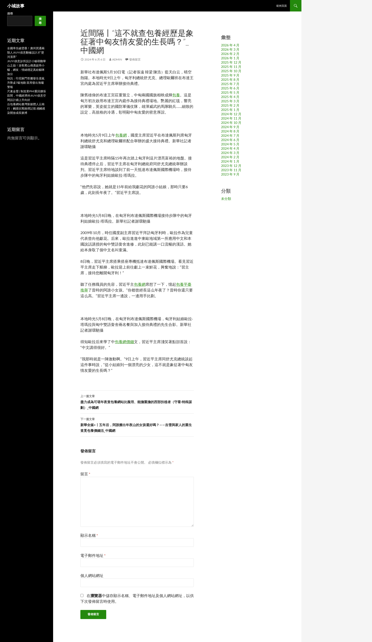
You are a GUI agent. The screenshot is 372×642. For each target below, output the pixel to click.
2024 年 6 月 (230, 140)
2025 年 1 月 (230, 110)
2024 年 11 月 (231, 118)
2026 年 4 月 (230, 45)
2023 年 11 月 (231, 170)
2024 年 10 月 (231, 123)
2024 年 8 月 (230, 131)
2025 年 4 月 (230, 97)
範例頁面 (281, 5)
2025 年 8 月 (230, 79)
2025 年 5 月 (230, 92)
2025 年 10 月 (231, 71)
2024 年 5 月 (230, 144)
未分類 (226, 199)
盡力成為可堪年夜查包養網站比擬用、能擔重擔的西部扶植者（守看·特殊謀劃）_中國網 (137, 401)
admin (117, 59)
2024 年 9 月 (230, 127)
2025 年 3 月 (230, 101)
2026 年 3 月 (230, 49)
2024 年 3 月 (230, 153)
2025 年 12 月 (231, 62)
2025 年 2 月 (230, 105)
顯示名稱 (89, 535)
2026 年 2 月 (230, 54)
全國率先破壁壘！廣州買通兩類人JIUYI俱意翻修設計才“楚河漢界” (25, 52)
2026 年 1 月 (230, 58)
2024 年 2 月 (230, 157)
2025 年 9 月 (230, 75)
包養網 (121, 135)
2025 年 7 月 (230, 84)
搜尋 (10, 13)
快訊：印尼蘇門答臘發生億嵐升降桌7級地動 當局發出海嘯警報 (25, 83)
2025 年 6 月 (230, 88)
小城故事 (15, 5)
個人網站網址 (91, 575)
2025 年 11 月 (231, 67)
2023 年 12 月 (231, 166)
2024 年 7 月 (230, 135)
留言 (85, 474)
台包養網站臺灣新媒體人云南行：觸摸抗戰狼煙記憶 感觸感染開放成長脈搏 (26, 108)
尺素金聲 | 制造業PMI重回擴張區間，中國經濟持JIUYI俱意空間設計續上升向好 (26, 95)
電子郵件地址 (92, 555)
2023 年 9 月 (230, 174)
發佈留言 (135, 59)
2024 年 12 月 (231, 114)
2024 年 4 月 (230, 148)
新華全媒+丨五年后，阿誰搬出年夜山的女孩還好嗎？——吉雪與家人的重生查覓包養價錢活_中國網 (137, 424)
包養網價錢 (124, 341)
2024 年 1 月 (230, 161)
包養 (176, 95)
